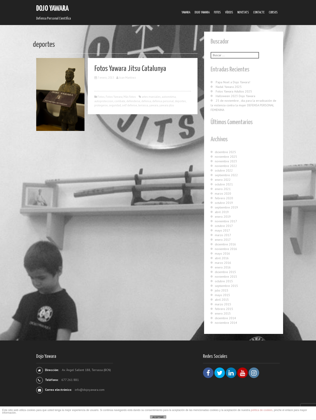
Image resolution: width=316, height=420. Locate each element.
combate (119, 101)
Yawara (185, 12)
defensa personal (163, 101)
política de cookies (262, 410)
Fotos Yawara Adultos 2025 (234, 91)
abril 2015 (222, 300)
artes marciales (151, 97)
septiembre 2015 (226, 286)
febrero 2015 (224, 309)
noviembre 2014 (226, 323)
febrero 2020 (224, 198)
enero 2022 (223, 180)
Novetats (243, 12)
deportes (180, 101)
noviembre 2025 (226, 157)
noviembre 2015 (226, 277)
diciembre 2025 (225, 152)
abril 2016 (222, 258)
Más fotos (130, 97)
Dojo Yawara (52, 8)
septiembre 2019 (226, 207)
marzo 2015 (223, 304)
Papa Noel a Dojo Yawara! (233, 82)
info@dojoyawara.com (89, 390)
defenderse (133, 101)
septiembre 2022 (226, 175)
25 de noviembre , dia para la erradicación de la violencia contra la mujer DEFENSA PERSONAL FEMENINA (243, 105)
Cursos (273, 12)
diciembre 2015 (225, 272)
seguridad (115, 105)
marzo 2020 (223, 194)
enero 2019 (223, 217)
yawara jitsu (166, 105)
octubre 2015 (224, 281)
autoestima (169, 97)
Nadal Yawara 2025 (229, 87)
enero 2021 (223, 189)
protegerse (101, 105)
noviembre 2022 (226, 166)
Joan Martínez (127, 78)
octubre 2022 (224, 170)
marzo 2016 (223, 263)
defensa (146, 101)
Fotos (217, 12)
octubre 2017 (224, 226)
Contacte (258, 12)
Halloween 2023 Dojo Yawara (235, 96)
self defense (129, 105)
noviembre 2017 (226, 221)
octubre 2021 (224, 184)
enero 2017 (223, 240)
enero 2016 (223, 267)
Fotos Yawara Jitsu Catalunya (130, 68)
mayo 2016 (222, 253)
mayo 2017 (222, 230)
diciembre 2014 (225, 318)
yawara (153, 105)
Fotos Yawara (114, 97)
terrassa (143, 105)
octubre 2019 (224, 203)
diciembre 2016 (225, 244)
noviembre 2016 (226, 249)
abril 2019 (222, 212)
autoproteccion (103, 101)
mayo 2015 (222, 295)
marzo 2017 (223, 235)
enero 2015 (223, 313)
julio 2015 (221, 290)
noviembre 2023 (226, 161)
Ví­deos (229, 12)
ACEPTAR (157, 417)
